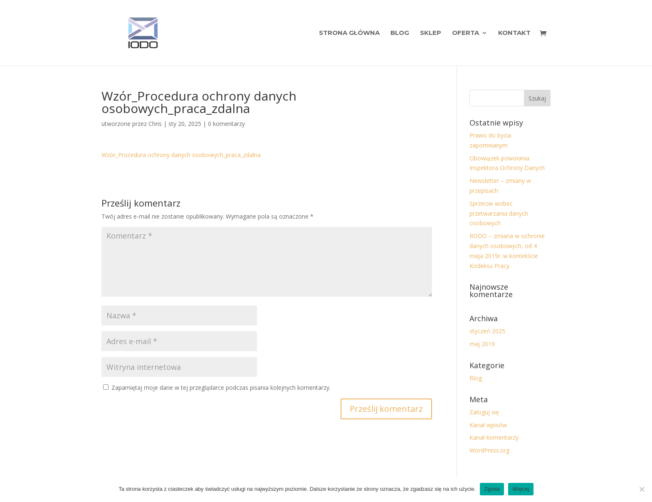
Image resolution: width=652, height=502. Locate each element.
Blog (399, 33)
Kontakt (514, 33)
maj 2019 (482, 344)
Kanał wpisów (488, 425)
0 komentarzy (226, 124)
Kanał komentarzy (494, 437)
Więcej (520, 489)
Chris (155, 124)
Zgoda (492, 489)
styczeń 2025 (487, 331)
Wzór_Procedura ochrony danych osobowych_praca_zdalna (181, 155)
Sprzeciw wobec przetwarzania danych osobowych (498, 213)
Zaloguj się (484, 412)
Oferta (465, 33)
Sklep (430, 33)
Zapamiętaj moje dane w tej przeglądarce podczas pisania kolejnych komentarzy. (221, 387)
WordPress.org (489, 450)
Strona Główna (349, 33)
